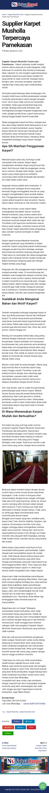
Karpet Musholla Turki (15, 15)
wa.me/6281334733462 (34, 703)
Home (4, 15)
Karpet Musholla (13, 712)
